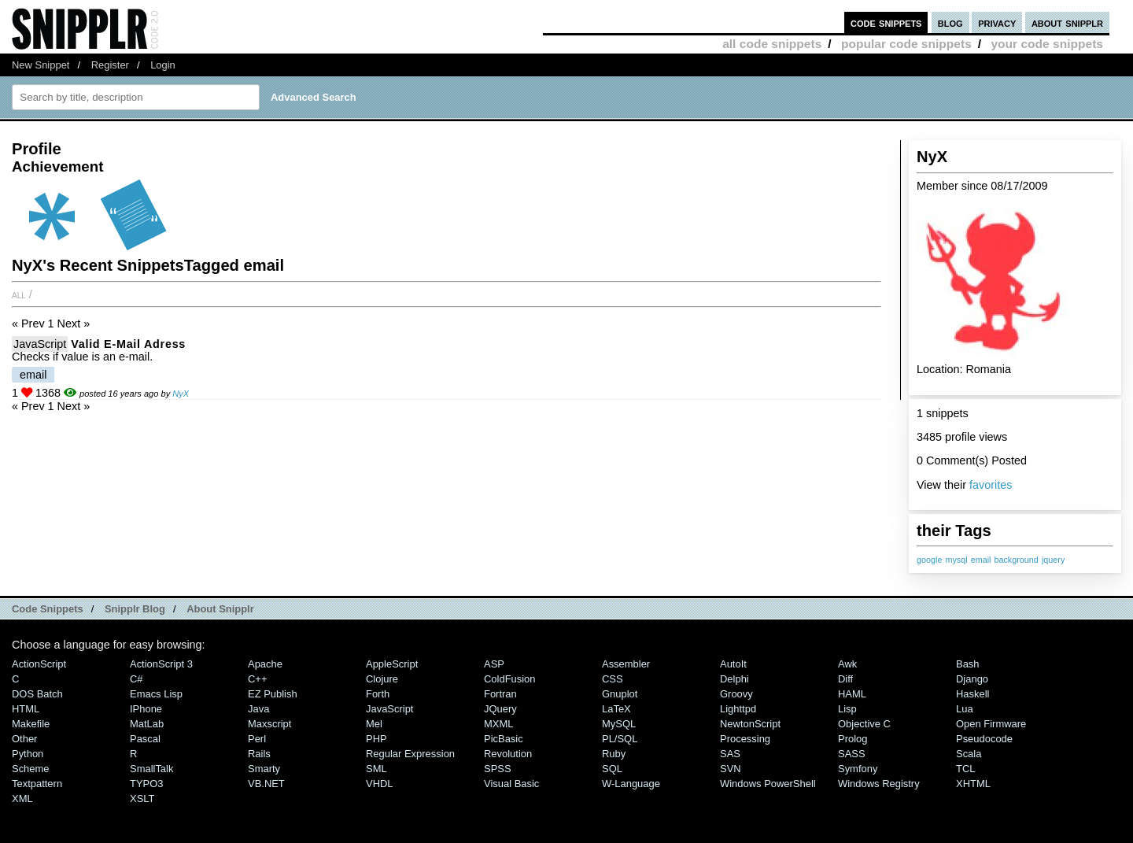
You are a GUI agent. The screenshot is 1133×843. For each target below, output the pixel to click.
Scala (968, 754)
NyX (180, 393)
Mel (374, 724)
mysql (956, 559)
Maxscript (269, 724)
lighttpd (738, 709)
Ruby (614, 754)
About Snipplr (220, 609)
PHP (376, 739)
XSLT (142, 798)
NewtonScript (750, 724)
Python (27, 754)
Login (162, 65)
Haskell (972, 694)
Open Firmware (991, 724)
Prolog (852, 739)
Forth (377, 694)
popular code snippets (906, 43)
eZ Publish (272, 694)
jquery (1053, 559)
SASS (851, 754)
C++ (257, 679)
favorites (990, 485)
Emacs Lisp (156, 694)
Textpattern (37, 783)
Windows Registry (879, 783)
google (929, 559)
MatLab (147, 724)
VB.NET (266, 783)
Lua (964, 709)
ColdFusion (510, 679)
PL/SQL (619, 739)
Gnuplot (619, 694)
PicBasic (503, 739)
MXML (498, 724)
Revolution (508, 754)
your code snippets (1047, 43)
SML (376, 769)
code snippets (886, 22)
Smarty (264, 769)
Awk (847, 664)
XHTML (973, 783)
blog (950, 22)
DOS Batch (37, 694)
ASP (494, 664)
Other (24, 739)
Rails (259, 754)
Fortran (500, 694)
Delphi (734, 679)
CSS (612, 679)
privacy (997, 22)
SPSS (497, 769)
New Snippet (40, 65)
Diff (845, 679)
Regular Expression (410, 754)
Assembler (626, 664)
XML (22, 798)
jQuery (500, 709)
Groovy (736, 694)
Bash (968, 664)
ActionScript (39, 664)
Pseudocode (984, 739)
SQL (612, 769)
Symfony (857, 769)
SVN (730, 769)
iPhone (146, 709)
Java (258, 709)
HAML (852, 694)
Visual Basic (511, 783)
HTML (25, 709)
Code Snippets (47, 609)
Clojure (382, 679)
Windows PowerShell (768, 783)
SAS (730, 754)
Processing (745, 739)
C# (136, 679)
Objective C (864, 724)
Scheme (31, 769)
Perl (257, 739)
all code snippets (771, 43)
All (19, 294)
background (1016, 559)
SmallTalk (151, 769)
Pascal (145, 739)
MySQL (619, 724)
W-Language (631, 783)
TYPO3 (146, 783)
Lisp (847, 709)
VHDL (379, 783)
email (981, 559)
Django (972, 679)
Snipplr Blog (135, 609)
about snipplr (1067, 22)
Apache (265, 664)
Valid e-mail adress (128, 344)
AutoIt (733, 664)
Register (110, 65)
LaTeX (616, 709)
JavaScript (39, 344)
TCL (965, 769)
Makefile (31, 724)
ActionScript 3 (161, 664)
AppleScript (392, 664)
